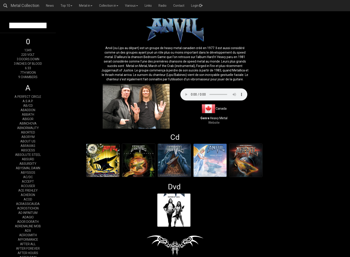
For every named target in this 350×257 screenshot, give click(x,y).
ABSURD (28, 159)
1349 (27, 50)
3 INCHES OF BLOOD (28, 63)
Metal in (85, 5)
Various (131, 5)
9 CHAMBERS (28, 77)
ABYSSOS (28, 172)
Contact (178, 5)
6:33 (28, 68)
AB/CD (28, 105)
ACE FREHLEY (28, 190)
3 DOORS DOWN (28, 59)
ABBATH (28, 114)
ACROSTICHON (28, 208)
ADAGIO (28, 217)
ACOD (28, 199)
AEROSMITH (28, 235)
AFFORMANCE (28, 239)
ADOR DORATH (28, 222)
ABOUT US (27, 141)
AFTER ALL (28, 244)
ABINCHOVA (28, 123)
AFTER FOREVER (28, 248)
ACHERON (28, 195)
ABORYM (28, 137)
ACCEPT (28, 181)
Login (196, 5)
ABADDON (28, 110)
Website (214, 122)
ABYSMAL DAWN (28, 168)
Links (148, 5)
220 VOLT (28, 54)
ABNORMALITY (28, 128)
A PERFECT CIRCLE (28, 96)
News (50, 5)
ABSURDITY (27, 163)
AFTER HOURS (28, 253)
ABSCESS (28, 150)
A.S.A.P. (28, 101)
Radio (162, 5)
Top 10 (66, 5)
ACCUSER (28, 186)
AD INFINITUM (28, 213)
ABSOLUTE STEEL (28, 155)
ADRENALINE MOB (28, 226)
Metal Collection (25, 5)
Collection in (108, 5)
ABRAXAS (28, 146)
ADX (28, 230)
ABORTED (28, 132)
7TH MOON (28, 72)
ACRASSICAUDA (28, 204)
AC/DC (28, 177)
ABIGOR (27, 119)
